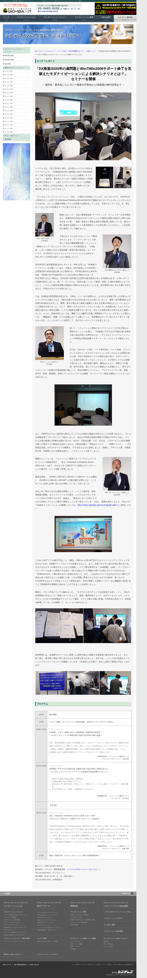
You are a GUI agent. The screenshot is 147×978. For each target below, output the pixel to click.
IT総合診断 (105, 18)
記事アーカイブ (74, 946)
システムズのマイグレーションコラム (117, 912)
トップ (6, 18)
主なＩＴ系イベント (12, 135)
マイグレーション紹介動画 (113, 931)
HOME (7, 894)
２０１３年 (9, 118)
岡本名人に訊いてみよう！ (13, 954)
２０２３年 (9, 82)
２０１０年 (9, 128)
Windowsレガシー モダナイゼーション (15, 927)
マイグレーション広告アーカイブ (115, 938)
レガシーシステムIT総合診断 (116, 906)
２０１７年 (9, 103)
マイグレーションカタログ (113, 918)
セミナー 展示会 (125, 18)
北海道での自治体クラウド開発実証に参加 (82, 919)
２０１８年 (9, 100)
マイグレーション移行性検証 (12, 919)
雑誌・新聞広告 (108, 944)
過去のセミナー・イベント (14, 68)
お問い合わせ (34, 964)
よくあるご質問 (109, 924)
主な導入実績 (74, 924)
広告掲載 (73, 949)
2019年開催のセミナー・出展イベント (82, 51)
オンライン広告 (108, 946)
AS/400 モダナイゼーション (45, 917)
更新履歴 (8, 139)
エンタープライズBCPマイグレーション (49, 927)
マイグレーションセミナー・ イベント (15, 50)
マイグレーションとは (26, 18)
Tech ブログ (7, 964)
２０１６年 (9, 107)
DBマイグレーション (43, 925)
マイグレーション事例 (84, 18)
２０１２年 (9, 121)
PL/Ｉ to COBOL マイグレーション (47, 912)
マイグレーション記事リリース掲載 (83, 938)
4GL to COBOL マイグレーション (47, 915)
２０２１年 (9, 89)
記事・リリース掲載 (76, 944)
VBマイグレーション (10, 930)
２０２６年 (9, 71)
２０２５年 (9, 75)
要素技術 (74, 906)
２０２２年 (9, 85)
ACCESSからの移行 (76, 917)
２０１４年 (9, 114)
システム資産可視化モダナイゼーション (15, 914)
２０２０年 (9, 93)
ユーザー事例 (42, 938)
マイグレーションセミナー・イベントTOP (51, 51)
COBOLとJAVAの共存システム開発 (47, 941)
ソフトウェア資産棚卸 (10, 917)
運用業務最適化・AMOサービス (46, 930)
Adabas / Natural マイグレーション (14, 935)
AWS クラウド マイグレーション (47, 920)
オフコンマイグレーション (11, 924)
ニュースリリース (75, 941)
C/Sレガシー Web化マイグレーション (15, 932)
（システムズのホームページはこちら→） (83, 869)
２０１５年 (9, 110)
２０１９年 (9, 96)
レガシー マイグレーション (12, 922)
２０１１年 (9, 125)
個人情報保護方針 (20, 964)
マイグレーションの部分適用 (78, 922)
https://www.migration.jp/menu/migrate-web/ (97, 505)
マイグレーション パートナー (47, 954)
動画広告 (106, 941)
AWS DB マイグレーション (45, 922)
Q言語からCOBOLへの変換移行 (79, 914)
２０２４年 (9, 78)
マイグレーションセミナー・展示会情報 (17, 938)
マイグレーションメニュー (55, 18)
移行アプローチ (43, 906)
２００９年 (9, 132)
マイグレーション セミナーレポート (14, 941)
